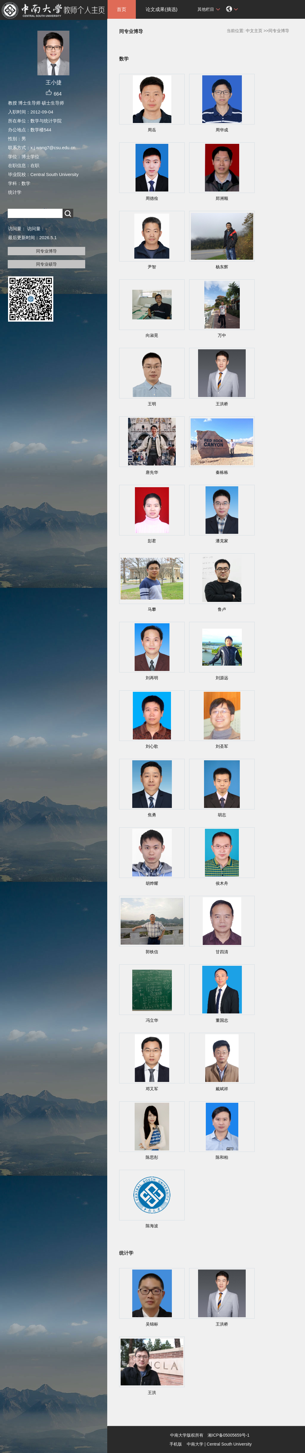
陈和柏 (222, 1157)
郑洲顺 (222, 198)
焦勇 (152, 814)
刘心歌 (152, 746)
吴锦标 (152, 1324)
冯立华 (152, 1020)
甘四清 (222, 951)
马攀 (152, 609)
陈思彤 (152, 1157)
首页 (121, 9)
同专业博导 (46, 251)
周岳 (152, 129)
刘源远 (222, 677)
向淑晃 (152, 335)
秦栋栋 (222, 472)
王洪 (152, 1392)
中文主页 (254, 30)
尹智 (152, 266)
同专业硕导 (46, 264)
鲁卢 (222, 609)
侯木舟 (222, 883)
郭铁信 (152, 951)
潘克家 (222, 540)
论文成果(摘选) (162, 9)
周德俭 (152, 198)
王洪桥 (222, 403)
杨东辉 (222, 266)
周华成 (222, 129)
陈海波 (152, 1225)
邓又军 (152, 1088)
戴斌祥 (222, 1088)
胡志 (222, 814)
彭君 (152, 540)
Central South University (229, 1444)
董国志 (222, 1020)
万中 (222, 335)
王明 (152, 403)
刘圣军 (222, 746)
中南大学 (195, 1444)
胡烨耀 (152, 883)
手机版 (175, 1444)
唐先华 (152, 472)
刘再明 (152, 677)
